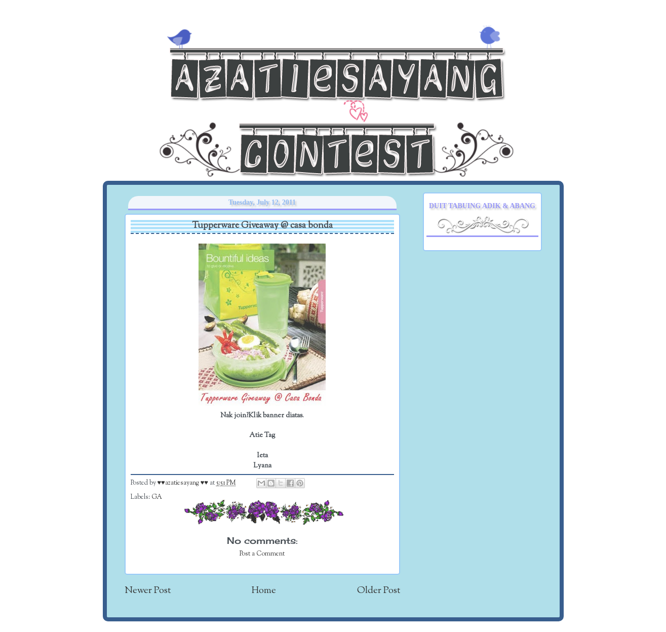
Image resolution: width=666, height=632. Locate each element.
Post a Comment (262, 554)
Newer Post (148, 591)
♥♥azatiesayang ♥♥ (184, 483)
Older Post (378, 591)
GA (156, 497)
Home (264, 591)
